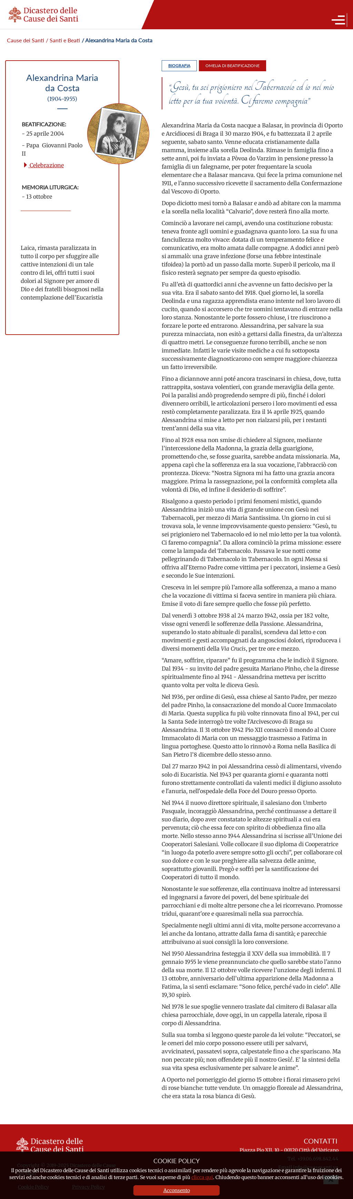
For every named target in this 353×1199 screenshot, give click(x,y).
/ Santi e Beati (63, 40)
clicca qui (202, 1177)
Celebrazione (43, 165)
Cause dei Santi (25, 40)
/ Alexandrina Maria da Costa (117, 40)
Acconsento (176, 1190)
